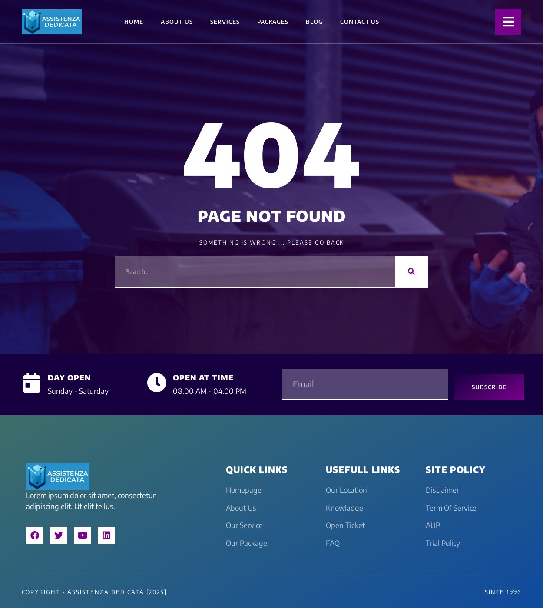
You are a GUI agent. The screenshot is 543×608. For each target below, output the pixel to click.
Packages (272, 21)
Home (133, 21)
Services (225, 21)
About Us (177, 21)
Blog (314, 21)
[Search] (411, 271)
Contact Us (359, 21)
